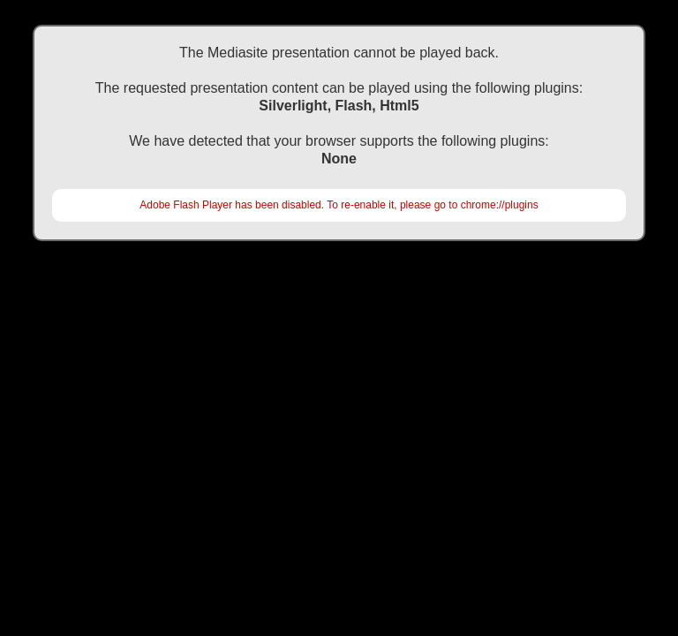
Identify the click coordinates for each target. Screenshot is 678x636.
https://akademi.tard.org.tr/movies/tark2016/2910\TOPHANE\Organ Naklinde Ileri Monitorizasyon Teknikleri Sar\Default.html (339, 287)
